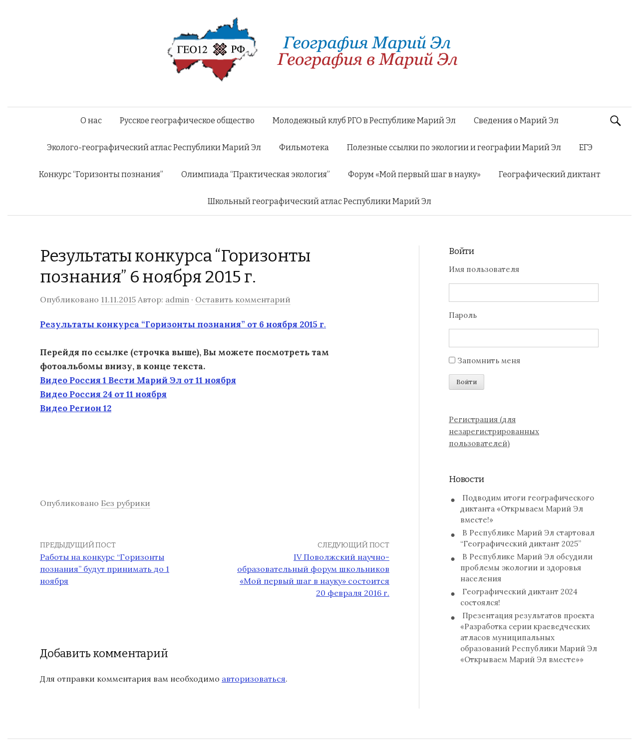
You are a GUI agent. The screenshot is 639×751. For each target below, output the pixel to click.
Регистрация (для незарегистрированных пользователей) (494, 431)
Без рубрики (125, 503)
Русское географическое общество (187, 120)
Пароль (463, 315)
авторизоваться (254, 679)
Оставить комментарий (243, 299)
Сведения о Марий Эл (516, 120)
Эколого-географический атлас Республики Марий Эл (154, 147)
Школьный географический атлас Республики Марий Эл (319, 201)
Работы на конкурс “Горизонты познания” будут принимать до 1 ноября (104, 569)
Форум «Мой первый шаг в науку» (414, 174)
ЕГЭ (586, 147)
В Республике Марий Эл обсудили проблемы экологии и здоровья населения (526, 567)
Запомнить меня (488, 360)
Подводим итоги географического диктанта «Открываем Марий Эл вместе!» (527, 508)
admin (177, 299)
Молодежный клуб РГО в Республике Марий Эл (364, 120)
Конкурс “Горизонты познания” (101, 174)
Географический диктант (550, 174)
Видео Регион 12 (75, 408)
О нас (91, 120)
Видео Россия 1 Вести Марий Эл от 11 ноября (138, 380)
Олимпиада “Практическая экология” (255, 174)
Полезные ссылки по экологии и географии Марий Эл (454, 147)
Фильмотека (304, 147)
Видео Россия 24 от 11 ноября (103, 394)
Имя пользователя (484, 269)
